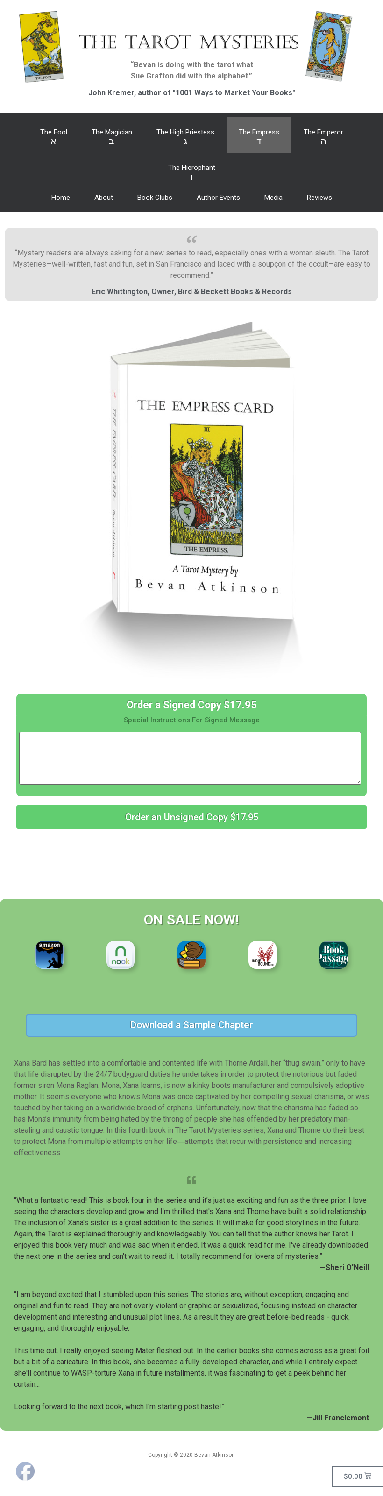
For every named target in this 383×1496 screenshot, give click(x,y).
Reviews (319, 197)
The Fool (53, 137)
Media (273, 197)
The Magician (112, 137)
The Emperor (323, 137)
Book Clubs (154, 197)
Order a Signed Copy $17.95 (192, 705)
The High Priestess (185, 137)
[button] (191, 817)
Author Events (218, 197)
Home (60, 197)
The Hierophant (191, 172)
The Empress (259, 137)
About (103, 197)
